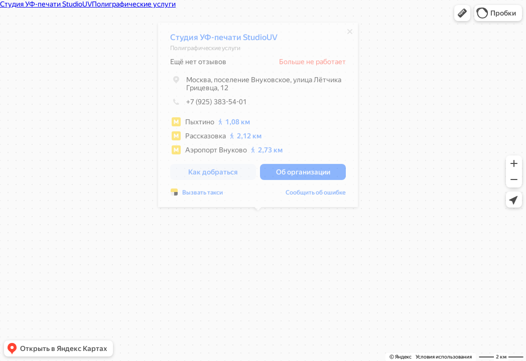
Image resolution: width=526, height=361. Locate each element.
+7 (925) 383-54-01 (208, 104)
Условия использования (444, 356)
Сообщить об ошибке (316, 195)
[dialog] (258, 117)
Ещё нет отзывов (198, 64)
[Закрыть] (350, 34)
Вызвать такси (202, 195)
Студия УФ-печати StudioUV (224, 40)
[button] (462, 13)
